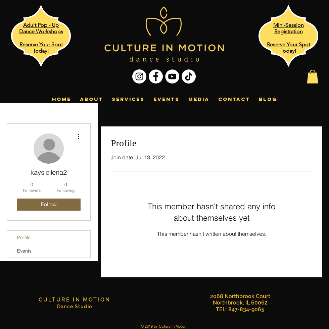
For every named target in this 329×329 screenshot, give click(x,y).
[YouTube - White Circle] (172, 76)
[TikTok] (189, 76)
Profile (24, 237)
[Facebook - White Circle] (156, 76)
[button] (312, 77)
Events (24, 251)
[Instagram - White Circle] (139, 76)
